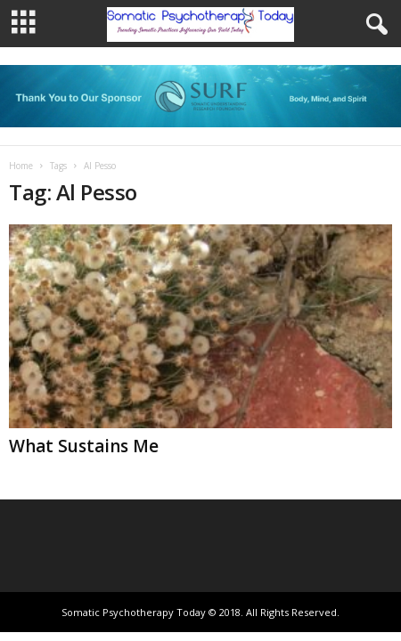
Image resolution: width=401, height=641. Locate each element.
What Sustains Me (84, 446)
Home (21, 165)
